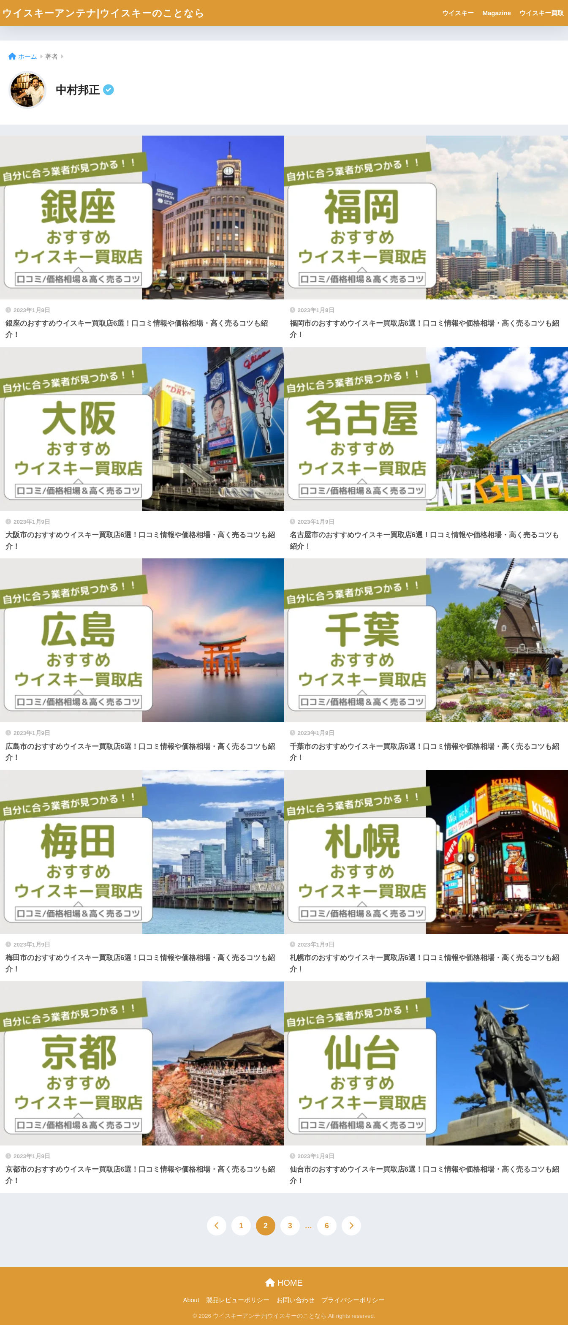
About (191, 1300)
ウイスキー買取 (541, 12)
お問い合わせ (296, 1300)
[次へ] (351, 1225)
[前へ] (216, 1225)
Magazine (496, 12)
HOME (284, 1282)
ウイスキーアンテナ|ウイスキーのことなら (103, 13)
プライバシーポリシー (353, 1300)
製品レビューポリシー (237, 1300)
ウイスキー (458, 12)
